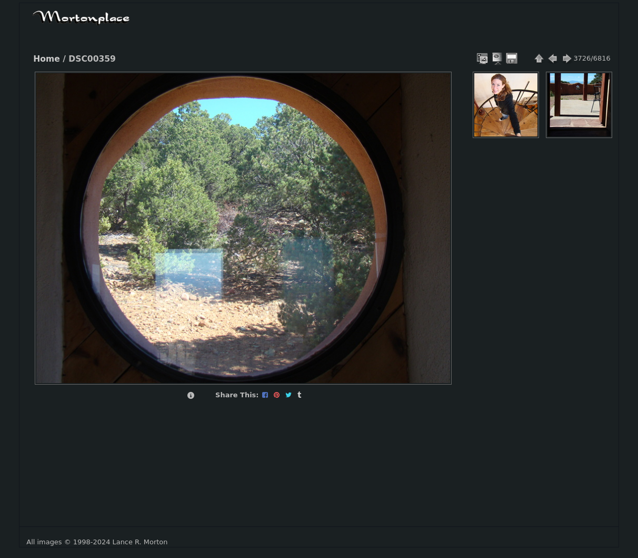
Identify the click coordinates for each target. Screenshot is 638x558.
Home (46, 59)
